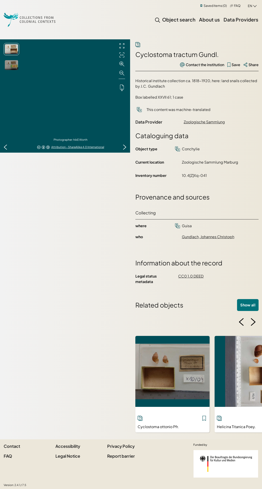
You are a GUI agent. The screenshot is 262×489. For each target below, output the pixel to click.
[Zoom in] (122, 64)
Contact (12, 446)
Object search (178, 19)
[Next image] (124, 147)
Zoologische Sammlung (204, 121)
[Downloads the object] (122, 87)
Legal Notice (67, 456)
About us (209, 19)
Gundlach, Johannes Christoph (208, 236)
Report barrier (121, 456)
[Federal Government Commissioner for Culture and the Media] (225, 464)
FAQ (237, 5)
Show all (247, 305)
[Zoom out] (122, 73)
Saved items (215, 5)
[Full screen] (122, 45)
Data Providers (241, 19)
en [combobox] (250, 6)
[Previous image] (5, 147)
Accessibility (67, 446)
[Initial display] (122, 55)
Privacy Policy (121, 446)
